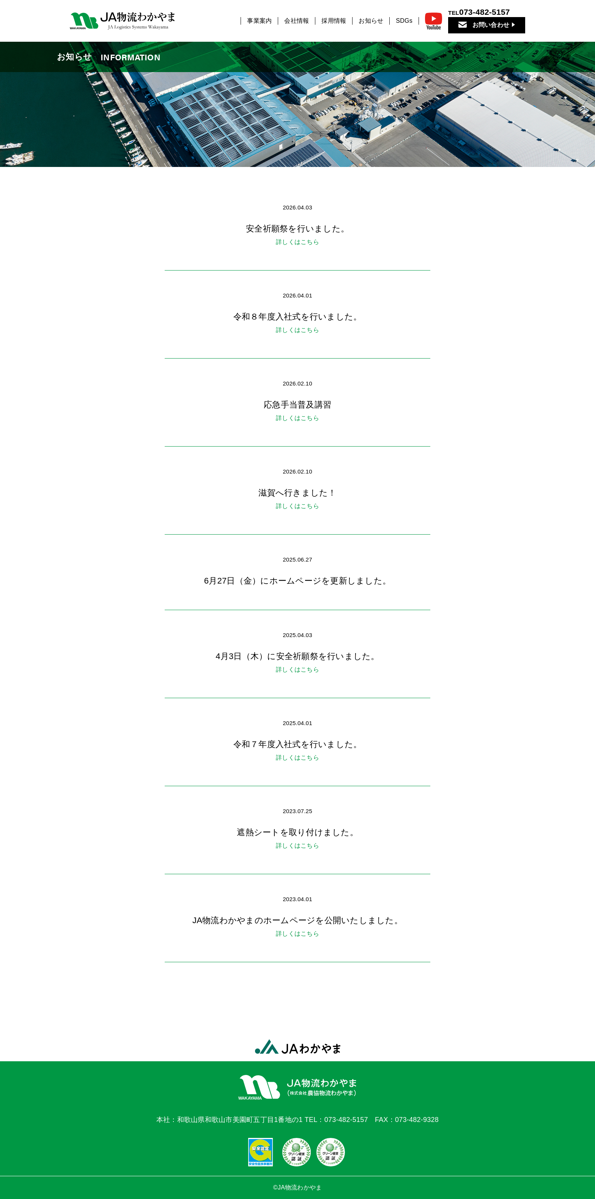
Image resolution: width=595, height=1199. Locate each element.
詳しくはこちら (297, 242)
